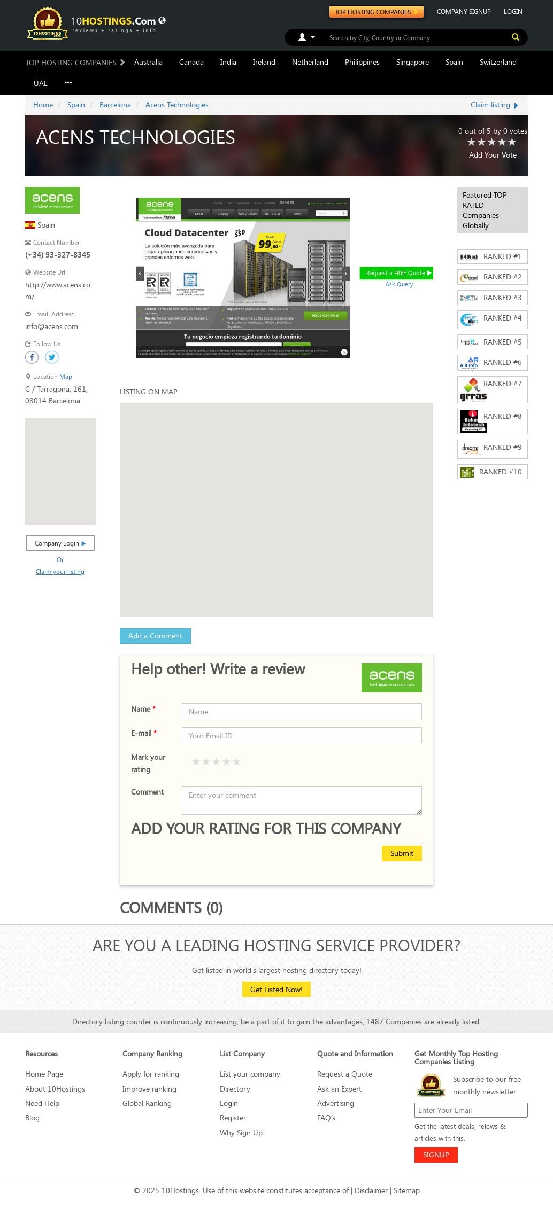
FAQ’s (326, 1117)
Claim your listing (60, 571)
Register (233, 1117)
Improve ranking (149, 1089)
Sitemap (407, 1190)
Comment (147, 792)
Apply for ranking (150, 1074)
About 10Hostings (55, 1089)
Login (229, 1103)
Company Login (60, 543)
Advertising (335, 1103)
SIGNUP (436, 1154)
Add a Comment (155, 635)
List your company (250, 1074)
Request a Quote (344, 1074)
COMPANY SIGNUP (464, 11)
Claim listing (495, 104)
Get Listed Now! (276, 989)
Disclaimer (371, 1190)
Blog (32, 1117)
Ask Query (399, 284)
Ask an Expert (339, 1089)
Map (65, 376)
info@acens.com (51, 326)
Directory (235, 1089)
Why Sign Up (241, 1132)
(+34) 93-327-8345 (57, 255)
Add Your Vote (493, 155)
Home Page (44, 1074)
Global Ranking (147, 1103)
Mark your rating (148, 763)
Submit (401, 853)
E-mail (144, 733)
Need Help (42, 1103)
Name (143, 709)
